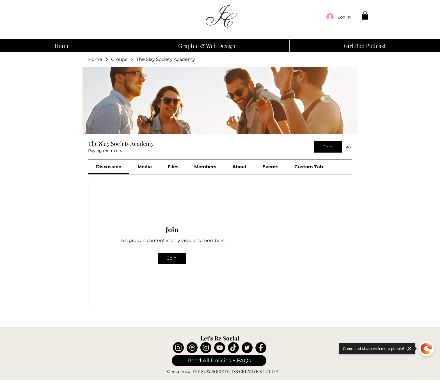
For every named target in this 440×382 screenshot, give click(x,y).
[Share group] (348, 146)
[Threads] (192, 347)
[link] (109, 166)
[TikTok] (233, 347)
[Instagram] (178, 347)
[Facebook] (260, 347)
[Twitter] (247, 347)
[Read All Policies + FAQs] (219, 360)
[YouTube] (219, 347)
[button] (364, 15)
